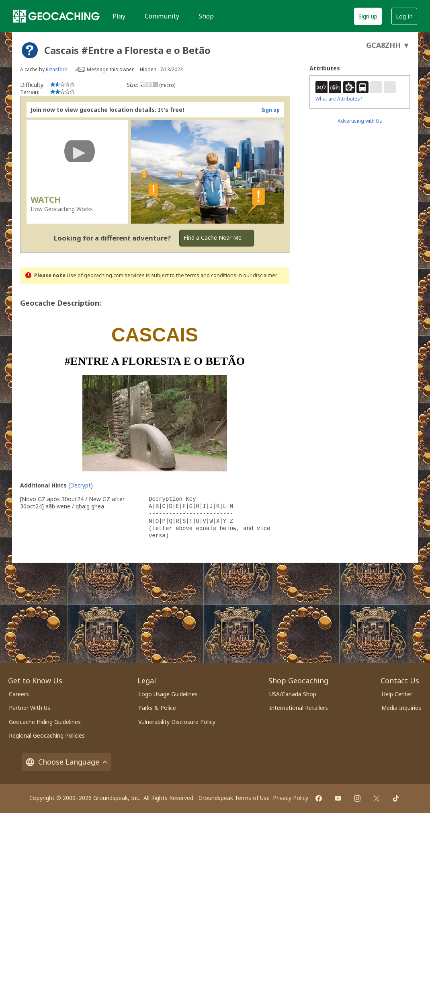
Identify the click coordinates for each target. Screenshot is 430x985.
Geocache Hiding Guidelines (45, 722)
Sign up (367, 16)
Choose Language (66, 762)
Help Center (396, 694)
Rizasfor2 (57, 69)
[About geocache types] (29, 50)
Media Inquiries (401, 708)
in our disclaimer (257, 275)
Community (162, 16)
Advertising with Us (360, 120)
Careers (19, 694)
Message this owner (110, 69)
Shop (206, 16)
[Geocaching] (56, 16)
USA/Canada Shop (292, 694)
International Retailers (298, 708)
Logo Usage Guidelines (168, 694)
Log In (404, 16)
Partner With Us (29, 708)
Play (119, 16)
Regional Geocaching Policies (47, 735)
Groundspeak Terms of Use (234, 798)
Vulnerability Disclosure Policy (176, 722)
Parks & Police (157, 708)
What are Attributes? (338, 98)
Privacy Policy (290, 798)
